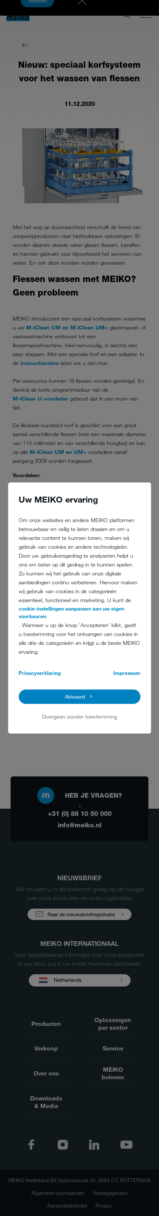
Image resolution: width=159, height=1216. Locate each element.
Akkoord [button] (75, 697)
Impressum (126, 672)
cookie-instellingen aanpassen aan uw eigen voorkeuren (71, 612)
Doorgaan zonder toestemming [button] (79, 716)
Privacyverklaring (40, 672)
